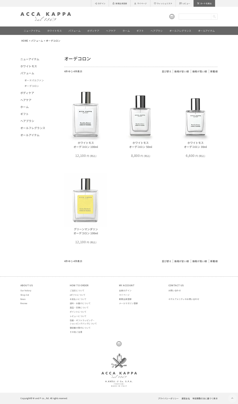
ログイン (100, 3)
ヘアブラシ (27, 121)
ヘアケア (26, 100)
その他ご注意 (76, 331)
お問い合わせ (174, 290)
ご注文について (77, 290)
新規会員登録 (119, 3)
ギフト (24, 114)
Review (23, 303)
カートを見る (204, 3)
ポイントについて (78, 311)
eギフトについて (77, 294)
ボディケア (27, 93)
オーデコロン (31, 86)
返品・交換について (79, 307)
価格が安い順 (181, 71)
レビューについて (78, 316)
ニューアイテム (29, 59)
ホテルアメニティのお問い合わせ (183, 299)
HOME (24, 40)
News (23, 299)
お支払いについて (78, 299)
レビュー (184, 3)
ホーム (24, 107)
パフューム (37, 40)
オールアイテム (30, 135)
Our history (25, 290)
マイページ (140, 3)
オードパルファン (34, 80)
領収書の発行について (80, 327)
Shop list (24, 294)
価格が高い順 (199, 71)
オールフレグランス (32, 128)
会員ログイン (125, 290)
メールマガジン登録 (128, 303)
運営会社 (186, 398)
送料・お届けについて (80, 303)
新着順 (214, 71)
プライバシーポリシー (168, 398)
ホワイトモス (28, 66)
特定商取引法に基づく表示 (205, 398)
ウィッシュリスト (163, 3)
